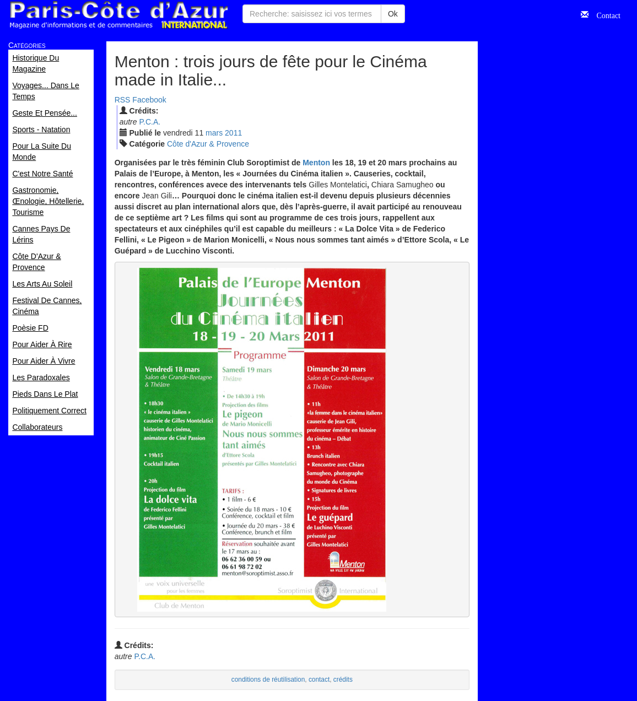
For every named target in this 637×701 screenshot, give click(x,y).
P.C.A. (149, 121)
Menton (316, 162)
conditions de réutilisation (268, 679)
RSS (123, 99)
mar (214, 132)
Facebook (149, 99)
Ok (393, 13)
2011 (233, 132)
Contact (604, 14)
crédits (343, 679)
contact (319, 679)
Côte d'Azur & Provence (208, 143)
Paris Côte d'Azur (118, 15)
